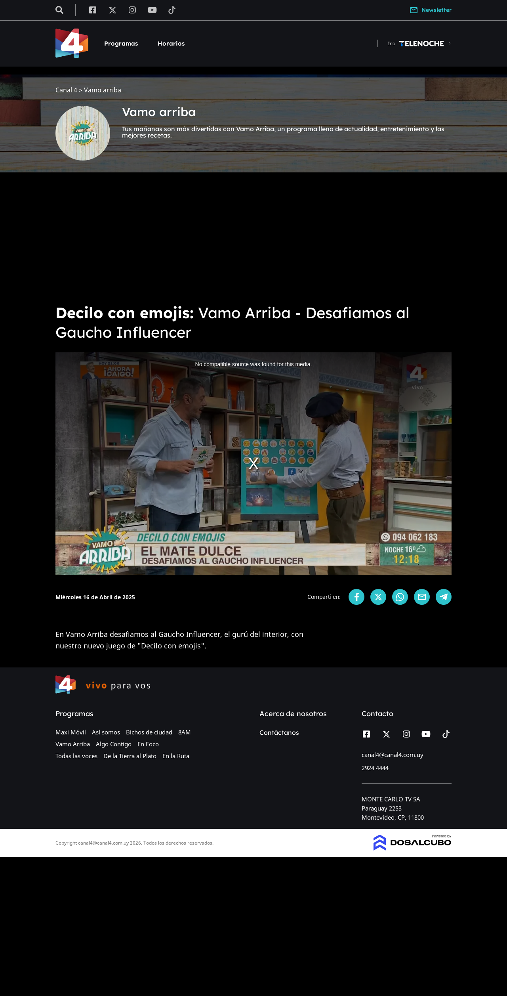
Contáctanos (279, 732)
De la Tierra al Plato (129, 756)
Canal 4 (66, 90)
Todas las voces (76, 756)
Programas (121, 43)
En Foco (148, 744)
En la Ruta (175, 756)
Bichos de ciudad (149, 732)
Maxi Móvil (70, 732)
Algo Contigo (114, 744)
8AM (184, 732)
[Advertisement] (253, 237)
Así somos (106, 732)
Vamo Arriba (72, 744)
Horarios (171, 43)
